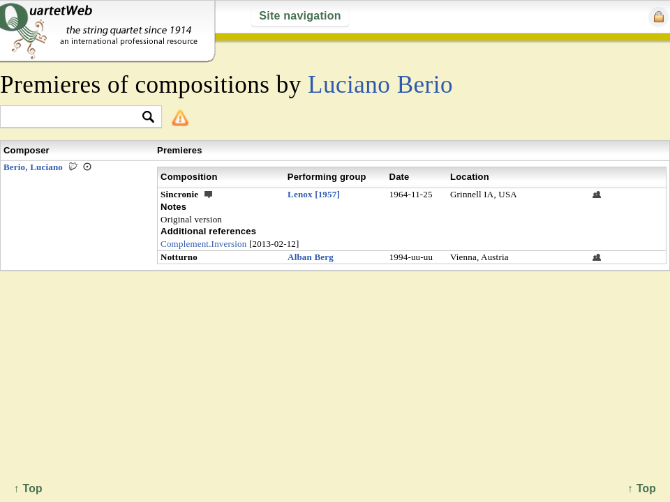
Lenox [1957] (314, 194)
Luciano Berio (380, 84)
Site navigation (300, 16)
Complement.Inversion (203, 243)
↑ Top (641, 488)
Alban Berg (311, 257)
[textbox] (75, 117)
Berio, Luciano (33, 167)
